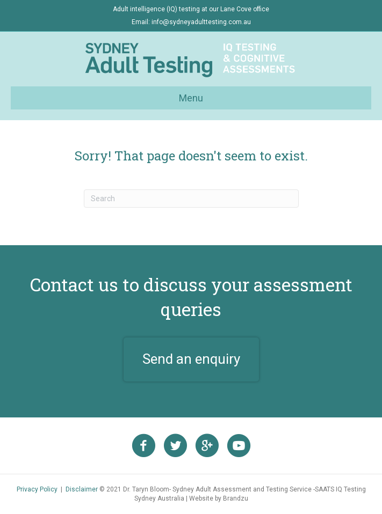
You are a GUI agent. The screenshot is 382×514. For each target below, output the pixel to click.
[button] (191, 359)
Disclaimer (82, 489)
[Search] (191, 198)
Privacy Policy (37, 489)
